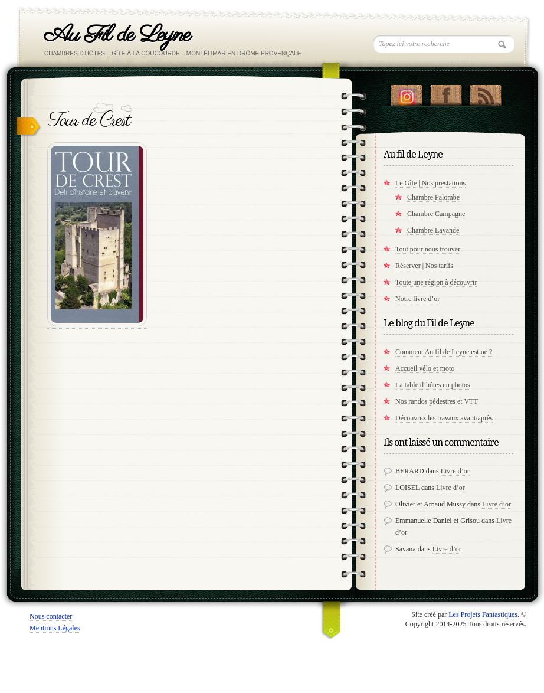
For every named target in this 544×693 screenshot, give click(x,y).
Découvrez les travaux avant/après (444, 418)
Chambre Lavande (433, 230)
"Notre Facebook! (446, 92)
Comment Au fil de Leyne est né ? (443, 352)
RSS (485, 92)
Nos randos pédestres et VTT (436, 401)
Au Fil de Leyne (117, 35)
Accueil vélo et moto (424, 368)
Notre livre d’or (417, 299)
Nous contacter (51, 616)
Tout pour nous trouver (427, 249)
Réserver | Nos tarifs (424, 265)
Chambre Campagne (436, 214)
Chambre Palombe (433, 197)
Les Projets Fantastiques (482, 614)
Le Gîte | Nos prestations (430, 183)
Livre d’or (455, 471)
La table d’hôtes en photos (432, 385)
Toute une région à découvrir (436, 282)
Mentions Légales (55, 628)
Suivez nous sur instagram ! (406, 92)
